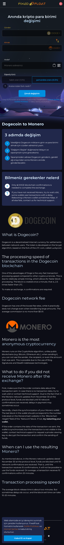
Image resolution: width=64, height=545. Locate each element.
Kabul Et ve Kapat (23, 538)
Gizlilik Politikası (21, 102)
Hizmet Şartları (53, 100)
